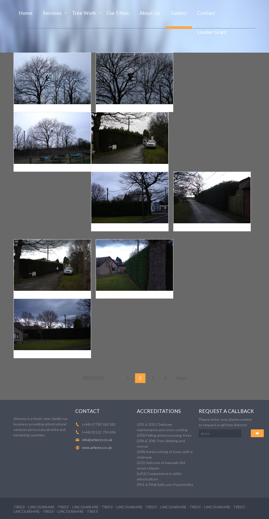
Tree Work (84, 13)
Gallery (179, 13)
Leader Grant (212, 32)
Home (26, 13)
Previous (93, 378)
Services (52, 13)
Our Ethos (117, 13)
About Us (149, 13)
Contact (206, 13)
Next (181, 378)
